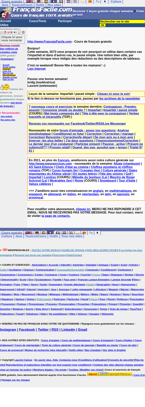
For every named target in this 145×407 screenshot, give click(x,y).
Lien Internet (36, 68)
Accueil (5, 21)
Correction (94, 133)
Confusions (125, 269)
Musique (42, 294)
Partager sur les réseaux (15, 380)
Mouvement (28, 294)
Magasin (113, 289)
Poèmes (21, 304)
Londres (50, 177)
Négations (7, 299)
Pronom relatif (59, 147)
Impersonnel (7, 289)
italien (71, 194)
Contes (39, 274)
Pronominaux (36, 304)
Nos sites (54, 5)
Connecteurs (25, 274)
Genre (34, 284)
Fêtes (25, 284)
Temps (103, 309)
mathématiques (120, 190)
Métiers (84, 294)
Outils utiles (76, 350)
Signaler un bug (10, 77)
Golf (129, 173)
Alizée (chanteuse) (127, 163)
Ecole (23, 279)
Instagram (8, 330)
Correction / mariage (119, 133)
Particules (73, 299)
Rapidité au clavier (107, 345)
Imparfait (94, 110)
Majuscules (137, 289)
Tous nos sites (71, 236)
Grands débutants (74, 284)
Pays (102, 299)
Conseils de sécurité (120, 360)
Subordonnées (73, 309)
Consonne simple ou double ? (63, 110)
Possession (8, 304)
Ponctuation (137, 299)
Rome (79, 180)
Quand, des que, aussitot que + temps (99, 147)
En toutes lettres (85, 173)
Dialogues (117, 274)
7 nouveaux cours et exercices (50, 106)
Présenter (125, 304)
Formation (6, 284)
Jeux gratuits (6, 116)
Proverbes (84, 304)
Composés (92, 269)
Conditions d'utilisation (92, 360)
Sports (29, 309)
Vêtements (107, 314)
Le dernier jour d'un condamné (51, 144)
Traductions (7, 314)
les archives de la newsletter (119, 98)
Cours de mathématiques (76, 340)
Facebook (27, 330)
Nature (104, 294)
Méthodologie (70, 294)
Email (82, 330)
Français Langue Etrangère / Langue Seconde (104, 279)
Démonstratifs (9, 279)
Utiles (4, 25)
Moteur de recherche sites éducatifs (46, 350)
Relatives (18, 309)
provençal (36, 197)
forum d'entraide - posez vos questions (87, 130)
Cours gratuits (12, 232)
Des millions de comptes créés (10, 49)
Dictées (129, 274)
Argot (123, 264)
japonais (123, 194)
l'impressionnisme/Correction (117, 140)
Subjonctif (57, 309)
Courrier (86, 274)
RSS (55, 330)
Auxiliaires (15, 269)
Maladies (6, 294)
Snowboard (108, 180)
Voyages (94, 314)
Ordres (31, 299)
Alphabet (91, 264)
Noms (126, 294)
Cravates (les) (90, 170)
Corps (63, 274)
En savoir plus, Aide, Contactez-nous (56, 360)
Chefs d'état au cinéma (72, 167)
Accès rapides (9, 67)
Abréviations (39, 264)
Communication (45, 269)
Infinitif (21, 289)
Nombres (115, 294)
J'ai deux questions (79, 140)
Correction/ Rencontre (45, 137)
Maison (124, 289)
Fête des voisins (111, 173)
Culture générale (114, 170)
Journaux (64, 289)
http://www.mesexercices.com (50, 163)
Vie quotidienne (58, 314)
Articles (133, 264)
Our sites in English (114, 350)
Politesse (122, 299)
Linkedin (68, 330)
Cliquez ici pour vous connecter (11, 38)
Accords (53, 264)
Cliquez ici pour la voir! (113, 93)
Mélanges (54, 294)
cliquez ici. (83, 209)
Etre (31, 279)
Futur (17, 284)
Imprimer (7, 69)
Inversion (43, 289)
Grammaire (55, 284)
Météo (94, 294)
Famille (57, 279)
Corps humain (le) (65, 170)
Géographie (103, 284)
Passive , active (114, 144)
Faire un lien (8, 79)
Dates (105, 274)
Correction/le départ (77, 137)
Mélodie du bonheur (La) (89, 177)
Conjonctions (8, 274)
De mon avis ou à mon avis (113, 137)
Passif (84, 299)
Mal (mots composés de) (61, 113)
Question (5, 309)
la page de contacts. (56, 215)
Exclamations (43, 279)
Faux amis (70, 279)
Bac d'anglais (93, 350)
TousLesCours (22, 5)
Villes (72, 314)
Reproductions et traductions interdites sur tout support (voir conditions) (48, 364)
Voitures (82, 314)
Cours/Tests (37, 21)
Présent (113, 304)
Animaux (103, 264)
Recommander (9, 75)
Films (136, 279)
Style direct (42, 309)
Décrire (140, 274)
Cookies (73, 369)
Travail (20, 314)
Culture (7, 236)
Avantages (7, 59)
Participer (65, 21)
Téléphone (32, 314)
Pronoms (51, 304)
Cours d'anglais (50, 340)
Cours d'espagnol (103, 340)
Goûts (43, 284)
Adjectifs (65, 264)
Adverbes (78, 264)
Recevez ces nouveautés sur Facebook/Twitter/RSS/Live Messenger (77, 123)
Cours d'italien (124, 340)
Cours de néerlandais (27, 345)
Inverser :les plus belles (46, 140)
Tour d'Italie (127, 180)
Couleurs (74, 274)
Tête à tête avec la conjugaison (104, 113)
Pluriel (111, 299)
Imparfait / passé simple (120, 110)
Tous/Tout (135, 309)
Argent (115, 264)
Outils (40, 5)
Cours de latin (128, 345)
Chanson (28, 269)
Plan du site (8, 73)
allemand (54, 194)
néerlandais (90, 194)
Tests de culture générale (56, 345)
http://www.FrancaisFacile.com (49, 41)
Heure (115, 284)
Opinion (20, 299)
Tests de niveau (119, 309)
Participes (59, 299)
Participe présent (88, 144)
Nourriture (138, 294)
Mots (16, 294)
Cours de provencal (11, 350)
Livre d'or (7, 71)
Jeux (5, 5)
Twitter (43, 330)
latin (108, 194)
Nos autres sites (8, 120)
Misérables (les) (61, 180)
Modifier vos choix (91, 369)
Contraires (51, 274)
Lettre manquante (82, 289)
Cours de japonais (84, 345)
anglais (98, 190)
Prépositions (99, 304)
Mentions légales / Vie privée (50, 369)
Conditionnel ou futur (68, 133)
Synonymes (91, 309)
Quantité (138, 304)
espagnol (35, 194)
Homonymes (128, 284)
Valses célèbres (40, 184)
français (63, 160)
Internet (31, 289)
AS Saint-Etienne (41, 167)
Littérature (100, 289)
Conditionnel (108, 269)
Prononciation (67, 304)
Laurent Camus (23, 360)
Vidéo (43, 314)
